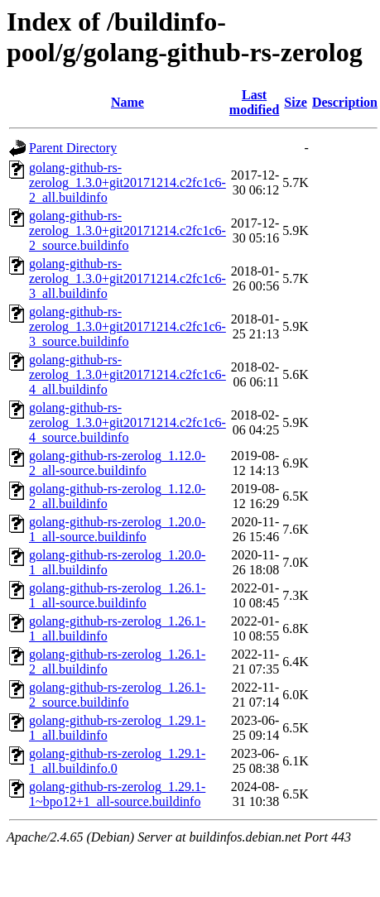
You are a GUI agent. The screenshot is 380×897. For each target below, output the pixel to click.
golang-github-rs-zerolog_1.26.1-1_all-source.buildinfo (117, 595)
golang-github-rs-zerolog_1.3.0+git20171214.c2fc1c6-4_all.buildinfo (127, 374)
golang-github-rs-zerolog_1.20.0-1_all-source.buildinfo (117, 529)
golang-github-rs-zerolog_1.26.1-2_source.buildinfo (117, 694)
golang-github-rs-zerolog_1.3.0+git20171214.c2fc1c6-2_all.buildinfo (127, 182)
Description (345, 102)
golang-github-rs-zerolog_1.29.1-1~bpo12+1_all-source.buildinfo (117, 793)
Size (295, 102)
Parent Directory (73, 148)
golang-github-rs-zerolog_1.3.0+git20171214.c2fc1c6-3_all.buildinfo (127, 278)
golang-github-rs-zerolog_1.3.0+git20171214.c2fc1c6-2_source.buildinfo (127, 230)
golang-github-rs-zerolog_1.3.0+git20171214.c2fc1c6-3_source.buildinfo (127, 326)
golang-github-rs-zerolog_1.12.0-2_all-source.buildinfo (117, 462)
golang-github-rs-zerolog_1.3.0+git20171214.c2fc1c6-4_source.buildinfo (127, 422)
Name (127, 102)
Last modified (254, 102)
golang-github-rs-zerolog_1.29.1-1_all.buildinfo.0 (117, 760)
